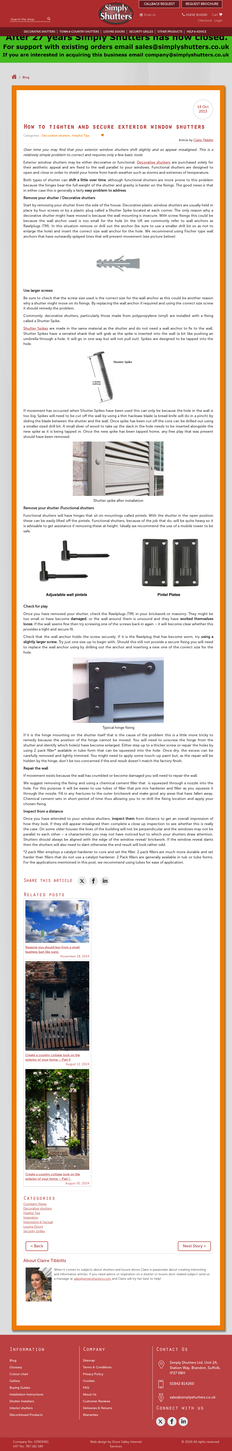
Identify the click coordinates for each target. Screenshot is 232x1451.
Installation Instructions (26, 1394)
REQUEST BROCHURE (202, 4)
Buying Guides (20, 1388)
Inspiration (30, 1217)
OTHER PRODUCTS (169, 31)
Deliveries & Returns (97, 1408)
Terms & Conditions (97, 1367)
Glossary (16, 1367)
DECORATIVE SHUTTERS (39, 31)
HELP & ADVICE (196, 31)
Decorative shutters (56, 136)
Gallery (15, 1381)
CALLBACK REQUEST (159, 4)
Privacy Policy (93, 1374)
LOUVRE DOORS (114, 31)
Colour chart (19, 1374)
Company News (34, 1204)
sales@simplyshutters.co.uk (192, 1397)
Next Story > (194, 1245)
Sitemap (89, 1360)
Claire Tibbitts (203, 140)
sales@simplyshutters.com (92, 1279)
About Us (89, 1394)
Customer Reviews (96, 1401)
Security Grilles (34, 1231)
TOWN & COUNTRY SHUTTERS (79, 31)
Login (218, 20)
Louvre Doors (33, 1227)
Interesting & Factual (38, 1222)
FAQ (86, 1388)
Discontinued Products (26, 1415)
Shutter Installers (22, 1401)
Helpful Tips (80, 136)
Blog (25, 77)
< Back (37, 1245)
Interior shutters (21, 1408)
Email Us (148, 15)
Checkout (205, 20)
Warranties (90, 1415)
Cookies (89, 1381)
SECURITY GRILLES (141, 31)
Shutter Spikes (35, 328)
